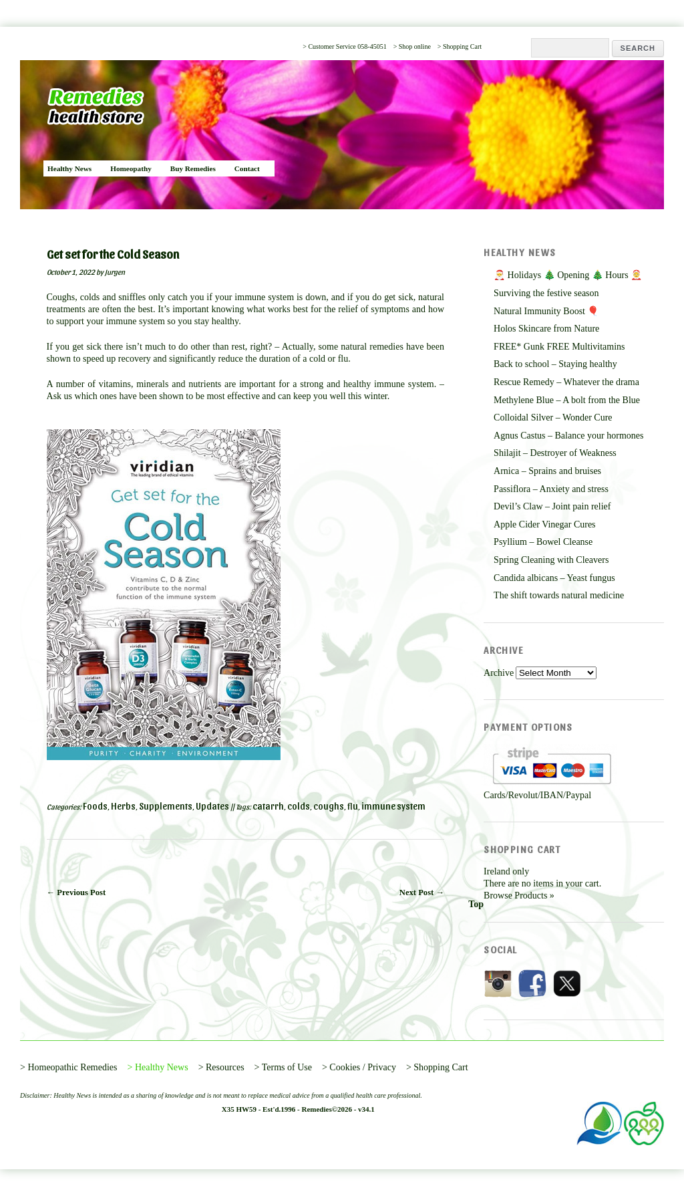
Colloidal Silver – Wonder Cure (553, 417)
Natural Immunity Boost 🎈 (546, 311)
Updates (212, 806)
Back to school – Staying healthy (555, 364)
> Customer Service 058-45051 (344, 46)
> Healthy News (158, 1067)
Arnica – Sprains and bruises (547, 471)
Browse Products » (519, 895)
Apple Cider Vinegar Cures (544, 524)
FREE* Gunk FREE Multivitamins (559, 347)
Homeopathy (131, 168)
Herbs (123, 806)
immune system (393, 806)
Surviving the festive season (546, 293)
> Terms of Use (283, 1067)
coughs (328, 806)
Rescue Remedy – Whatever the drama (566, 382)
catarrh (268, 806)
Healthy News (69, 168)
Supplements (165, 806)
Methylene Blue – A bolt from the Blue (567, 400)
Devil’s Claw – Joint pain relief (552, 506)
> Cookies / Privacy (359, 1067)
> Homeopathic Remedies (69, 1067)
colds (298, 806)
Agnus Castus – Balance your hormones (568, 436)
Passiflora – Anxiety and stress (551, 489)
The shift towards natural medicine (559, 595)
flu (352, 806)
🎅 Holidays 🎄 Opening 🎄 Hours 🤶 (568, 275)
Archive (499, 673)
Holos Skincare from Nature (546, 329)
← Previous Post (76, 892)
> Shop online (412, 46)
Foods (95, 806)
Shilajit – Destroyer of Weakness (555, 453)
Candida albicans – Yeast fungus (554, 578)
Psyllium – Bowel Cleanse (543, 542)
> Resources (221, 1067)
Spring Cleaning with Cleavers (551, 560)
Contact (247, 168)
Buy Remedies (193, 168)
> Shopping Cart (460, 46)
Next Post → (421, 892)
